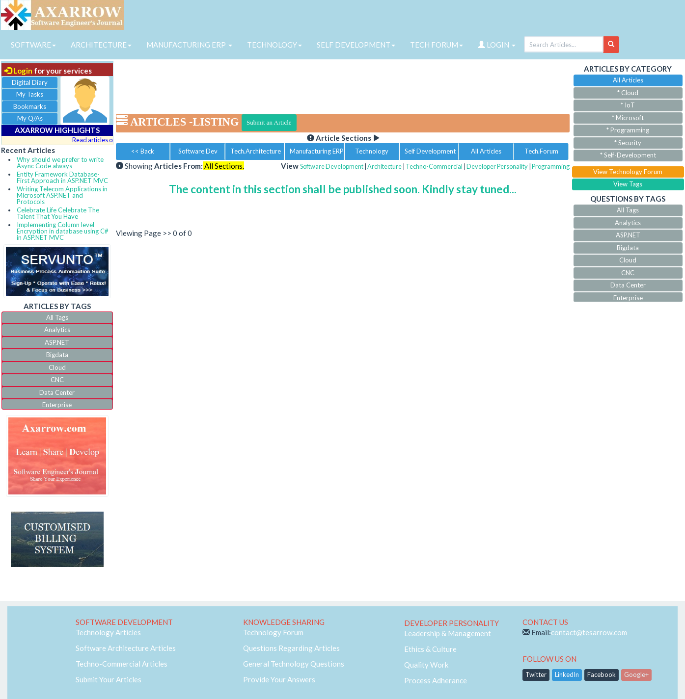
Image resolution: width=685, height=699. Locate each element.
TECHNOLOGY (274, 44)
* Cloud (627, 93)
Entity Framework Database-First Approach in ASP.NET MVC (62, 177)
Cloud (57, 367)
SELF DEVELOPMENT (356, 44)
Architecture (384, 166)
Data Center (57, 392)
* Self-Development (628, 155)
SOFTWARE (33, 44)
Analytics (57, 330)
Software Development (331, 166)
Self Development (430, 151)
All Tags (57, 317)
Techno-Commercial (434, 166)
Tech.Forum (541, 151)
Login (18, 70)
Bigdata (57, 355)
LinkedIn (567, 674)
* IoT (628, 105)
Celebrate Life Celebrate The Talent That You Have (58, 213)
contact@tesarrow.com (589, 632)
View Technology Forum (627, 172)
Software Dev (198, 151)
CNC (57, 380)
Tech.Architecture (255, 151)
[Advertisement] (342, 83)
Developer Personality (497, 166)
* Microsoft (628, 118)
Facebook (601, 674)
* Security (627, 143)
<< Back (142, 151)
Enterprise (57, 405)
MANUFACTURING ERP (189, 44)
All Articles (486, 151)
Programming (551, 166)
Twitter (536, 674)
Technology (371, 151)
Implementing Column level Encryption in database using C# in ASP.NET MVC (63, 231)
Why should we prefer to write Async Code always (60, 162)
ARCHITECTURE (101, 44)
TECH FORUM (436, 44)
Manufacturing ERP (317, 151)
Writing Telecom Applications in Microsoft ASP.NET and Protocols (62, 195)
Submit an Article (269, 122)
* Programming (627, 130)
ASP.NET (57, 342)
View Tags (627, 184)
